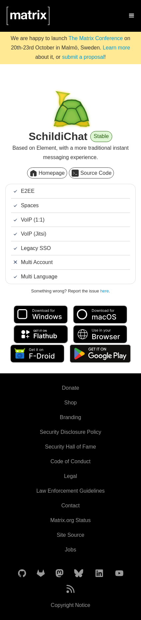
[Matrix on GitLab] (41, 573)
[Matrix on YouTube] (119, 573)
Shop (70, 402)
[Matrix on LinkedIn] (99, 574)
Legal (70, 476)
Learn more (116, 47)
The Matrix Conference (95, 38)
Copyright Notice (70, 605)
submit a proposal (83, 57)
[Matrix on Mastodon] (59, 573)
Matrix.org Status (70, 520)
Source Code (91, 173)
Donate (70, 388)
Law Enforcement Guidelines (70, 491)
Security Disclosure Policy (70, 432)
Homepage (46, 173)
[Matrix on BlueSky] (78, 573)
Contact (70, 505)
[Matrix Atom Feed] (70, 589)
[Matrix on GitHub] (22, 573)
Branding (70, 417)
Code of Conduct (70, 461)
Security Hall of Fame (70, 447)
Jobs (70, 549)
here (104, 290)
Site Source (71, 535)
